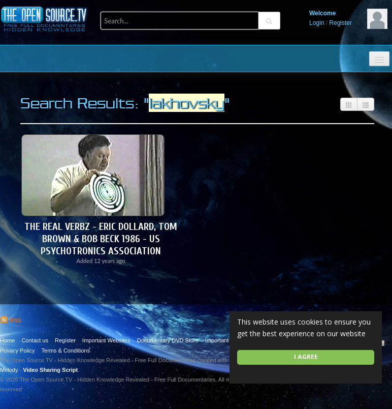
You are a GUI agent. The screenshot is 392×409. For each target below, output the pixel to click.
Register (340, 22)
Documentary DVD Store (168, 340)
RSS (10, 320)
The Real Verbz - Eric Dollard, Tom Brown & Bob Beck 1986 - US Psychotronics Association (100, 239)
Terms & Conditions (66, 350)
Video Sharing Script (50, 370)
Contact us (34, 340)
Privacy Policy (17, 350)
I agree (306, 357)
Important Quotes (226, 340)
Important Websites (106, 340)
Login (316, 22)
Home (7, 340)
